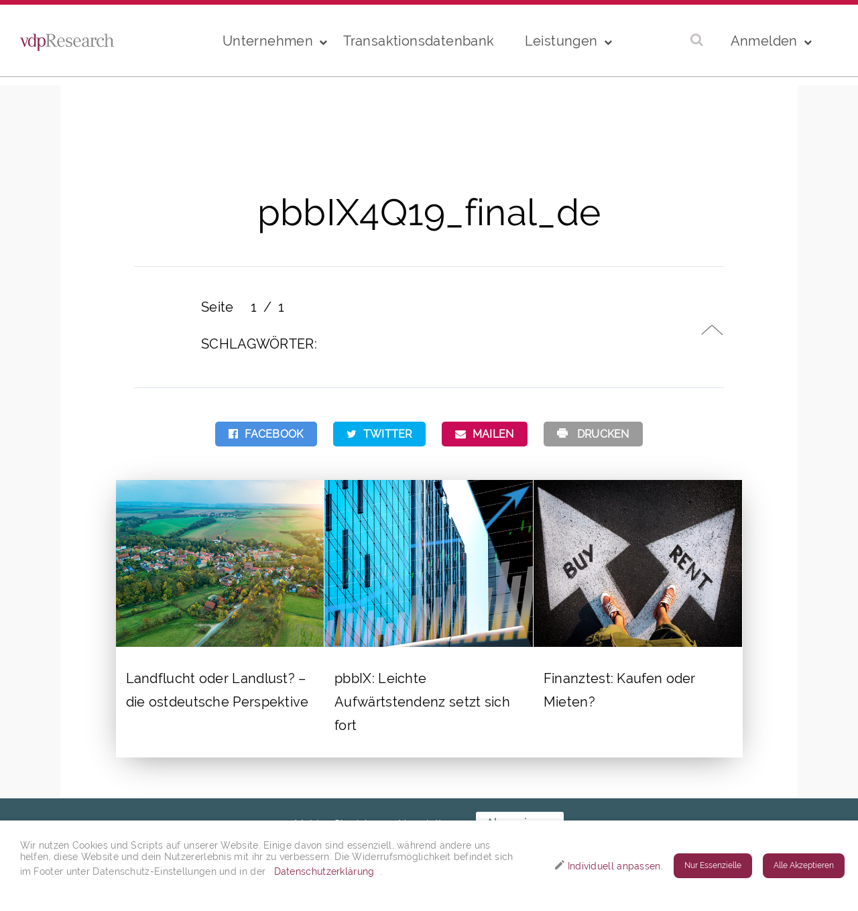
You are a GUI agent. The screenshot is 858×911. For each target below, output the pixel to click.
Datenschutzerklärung (324, 871)
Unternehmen (268, 41)
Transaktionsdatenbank (418, 41)
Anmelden (764, 41)
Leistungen (561, 41)
